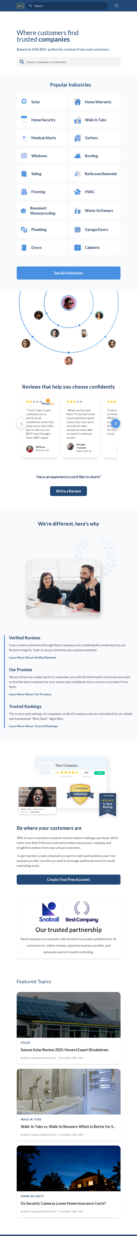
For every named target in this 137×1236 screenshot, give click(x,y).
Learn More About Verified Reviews (32, 657)
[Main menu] (116, 6)
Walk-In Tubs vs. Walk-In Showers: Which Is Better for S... (68, 1126)
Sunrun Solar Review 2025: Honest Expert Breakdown (64, 1050)
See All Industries (68, 273)
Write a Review (68, 491)
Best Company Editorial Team (40, 1057)
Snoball (72, 939)
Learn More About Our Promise (30, 694)
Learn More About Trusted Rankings (33, 726)
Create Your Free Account (68, 879)
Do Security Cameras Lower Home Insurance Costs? (63, 1203)
